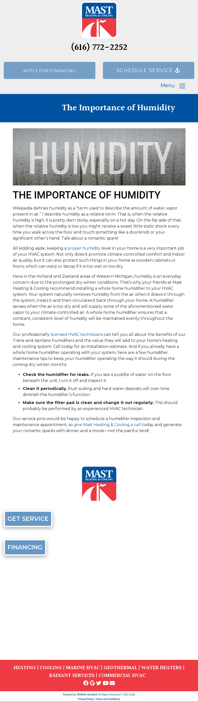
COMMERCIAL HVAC (122, 675)
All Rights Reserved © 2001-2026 (116, 694)
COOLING (51, 668)
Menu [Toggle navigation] (173, 86)
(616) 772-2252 (99, 48)
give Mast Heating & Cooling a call (107, 424)
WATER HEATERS (161, 668)
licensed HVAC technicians (77, 334)
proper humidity (84, 248)
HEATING (25, 668)
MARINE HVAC (83, 668)
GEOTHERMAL (120, 668)
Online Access (87, 694)
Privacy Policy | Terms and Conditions (99, 699)
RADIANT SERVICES (72, 675)
